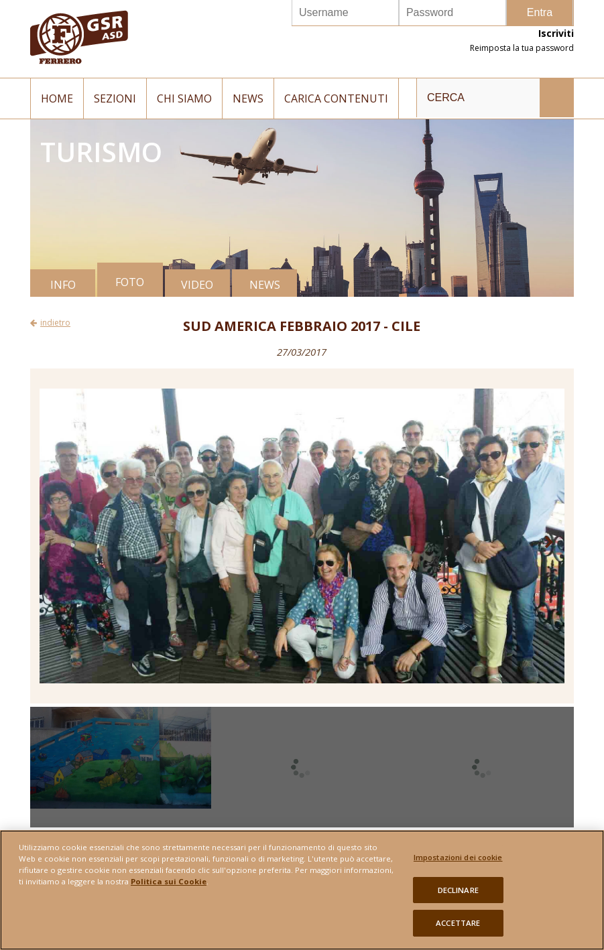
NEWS (264, 284)
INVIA (556, 97)
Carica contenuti (336, 98)
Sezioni (115, 98)
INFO (63, 284)
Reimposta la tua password (522, 48)
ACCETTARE (458, 923)
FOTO (129, 282)
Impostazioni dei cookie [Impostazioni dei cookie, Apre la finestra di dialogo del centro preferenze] (458, 857)
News (248, 98)
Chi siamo (184, 98)
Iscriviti (556, 33)
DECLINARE (458, 890)
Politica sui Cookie (168, 881)
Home (57, 98)
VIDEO (197, 284)
